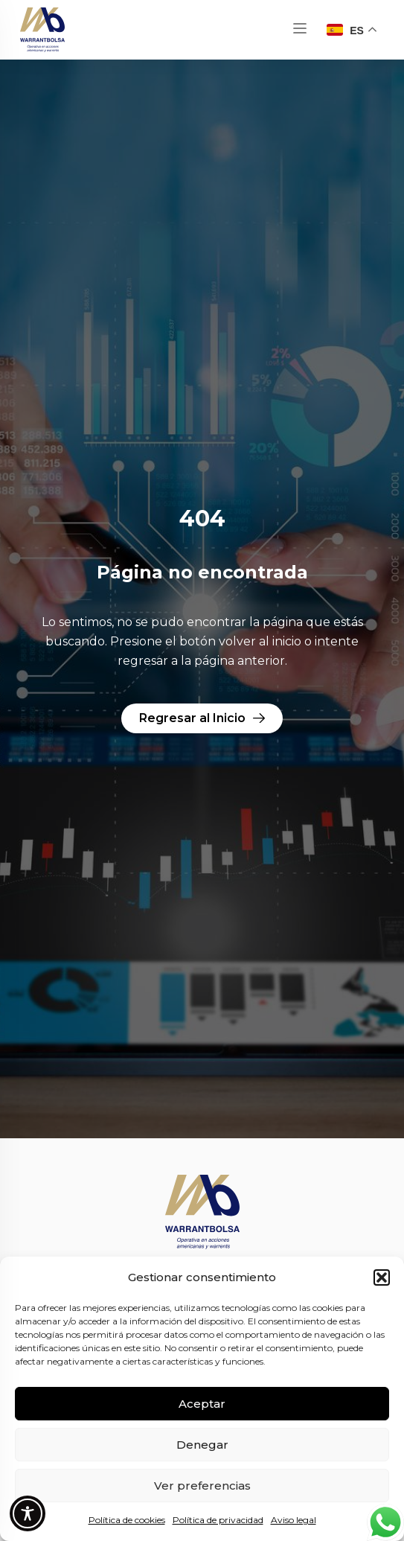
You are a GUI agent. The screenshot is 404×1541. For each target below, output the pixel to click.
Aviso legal (293, 1519)
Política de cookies (127, 1519)
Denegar (202, 1445)
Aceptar (202, 1404)
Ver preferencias (202, 1485)
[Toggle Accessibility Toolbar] (27, 1513)
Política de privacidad (218, 1519)
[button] (381, 1277)
